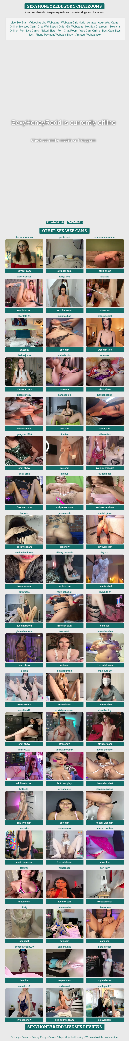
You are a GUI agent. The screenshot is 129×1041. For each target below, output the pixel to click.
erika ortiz (24, 473)
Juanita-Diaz (64, 316)
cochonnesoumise (105, 237)
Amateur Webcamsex (88, 34)
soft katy (105, 868)
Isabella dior (64, 355)
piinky (24, 907)
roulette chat (105, 586)
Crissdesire (64, 789)
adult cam (104, 428)
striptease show (105, 507)
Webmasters (111, 1037)
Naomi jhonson (104, 749)
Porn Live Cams (29, 30)
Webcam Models (94, 1037)
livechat (24, 980)
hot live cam (64, 586)
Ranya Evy (64, 276)
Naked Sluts (48, 30)
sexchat (24, 349)
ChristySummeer (64, 710)
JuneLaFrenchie (105, 631)
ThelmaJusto (24, 355)
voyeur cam (24, 271)
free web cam (24, 507)
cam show (24, 665)
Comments (55, 222)
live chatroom (24, 625)
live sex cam (65, 901)
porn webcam (24, 546)
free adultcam (64, 862)
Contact (26, 1037)
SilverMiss (105, 434)
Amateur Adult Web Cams (102, 22)
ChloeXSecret (105, 316)
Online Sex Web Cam (23, 26)
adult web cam (24, 783)
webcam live (105, 349)
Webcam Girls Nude (73, 22)
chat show (24, 468)
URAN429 (104, 355)
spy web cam (104, 546)
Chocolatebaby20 (24, 946)
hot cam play (64, 783)
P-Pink (24, 670)
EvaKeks (24, 828)
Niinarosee (64, 868)
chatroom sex (24, 389)
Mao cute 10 (105, 670)
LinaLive (64, 434)
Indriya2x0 (24, 749)
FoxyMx (24, 868)
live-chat (64, 468)
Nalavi (64, 473)
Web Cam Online (90, 30)
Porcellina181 (24, 710)
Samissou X (64, 395)
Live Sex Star (19, 22)
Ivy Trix (105, 552)
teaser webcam (104, 822)
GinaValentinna (24, 631)
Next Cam (75, 222)
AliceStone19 (24, 395)
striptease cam (64, 507)
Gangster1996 (24, 434)
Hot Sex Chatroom (96, 26)
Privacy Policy (39, 1037)
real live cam (24, 310)
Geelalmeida (64, 513)
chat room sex (24, 862)
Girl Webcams (74, 26)
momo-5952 (64, 828)
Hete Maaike (64, 907)
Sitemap (15, 1037)
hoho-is (24, 513)
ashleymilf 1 (105, 986)
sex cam (64, 941)
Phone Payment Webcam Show (54, 34)
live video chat (105, 783)
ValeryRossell (24, 276)
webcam (64, 665)
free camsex (24, 586)
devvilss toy (105, 710)
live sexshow (24, 1020)
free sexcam (24, 704)
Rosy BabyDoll (64, 592)
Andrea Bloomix (64, 749)
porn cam (104, 310)
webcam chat (104, 901)
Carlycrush (65, 986)
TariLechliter (104, 473)
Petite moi (64, 237)
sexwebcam (64, 704)
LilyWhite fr (105, 592)
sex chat (24, 941)
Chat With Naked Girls (51, 26)
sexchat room (64, 310)
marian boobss (104, 828)
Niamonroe (105, 907)
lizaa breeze (105, 946)
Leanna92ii (64, 631)
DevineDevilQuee (24, 552)
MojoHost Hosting (74, 1037)
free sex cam (64, 625)
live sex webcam (105, 468)
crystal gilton (104, 513)
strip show (105, 271)
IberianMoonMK (24, 237)
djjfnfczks (24, 592)
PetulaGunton (64, 670)
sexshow (64, 546)
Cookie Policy (56, 1037)
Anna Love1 (24, 986)
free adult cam (105, 665)
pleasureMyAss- (105, 789)
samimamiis (64, 946)
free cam (64, 428)
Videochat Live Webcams (44, 22)
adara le (104, 276)
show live (104, 862)
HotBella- (24, 789)
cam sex (104, 625)
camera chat (24, 428)
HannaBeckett (104, 395)
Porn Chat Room (67, 30)
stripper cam (64, 271)
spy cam (64, 349)
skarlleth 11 (24, 316)
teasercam (24, 901)
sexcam (64, 389)
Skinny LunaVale (64, 552)
